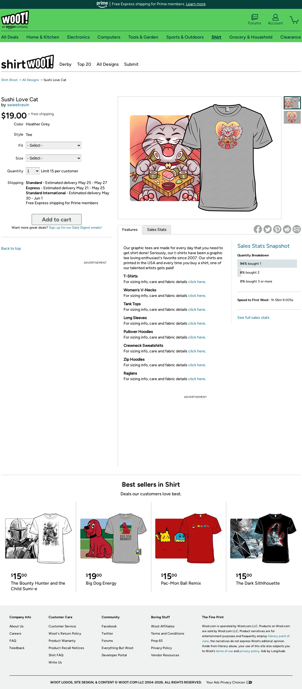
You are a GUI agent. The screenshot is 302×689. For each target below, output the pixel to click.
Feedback (16, 648)
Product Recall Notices (66, 648)
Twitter (107, 633)
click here (196, 281)
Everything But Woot (118, 648)
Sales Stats (157, 229)
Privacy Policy (161, 648)
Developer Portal (114, 655)
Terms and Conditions (167, 633)
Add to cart (56, 219)
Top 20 (84, 64)
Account (275, 20)
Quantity (15, 171)
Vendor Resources (165, 655)
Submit (131, 64)
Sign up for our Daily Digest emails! (75, 227)
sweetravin (18, 104)
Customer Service (62, 626)
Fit (20, 145)
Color (18, 124)
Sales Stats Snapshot (263, 246)
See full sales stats (253, 317)
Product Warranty (62, 641)
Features (130, 229)
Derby (65, 64)
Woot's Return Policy (65, 633)
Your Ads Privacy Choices (225, 682)
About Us (16, 626)
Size (19, 158)
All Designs (108, 64)
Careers (15, 633)
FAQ (12, 641)
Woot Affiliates (163, 626)
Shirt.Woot (27, 62)
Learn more (196, 4)
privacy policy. (250, 651)
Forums (254, 20)
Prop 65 (157, 641)
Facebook (109, 626)
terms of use (224, 651)
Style (18, 134)
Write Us (55, 662)
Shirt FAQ (56, 655)
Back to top (11, 248)
